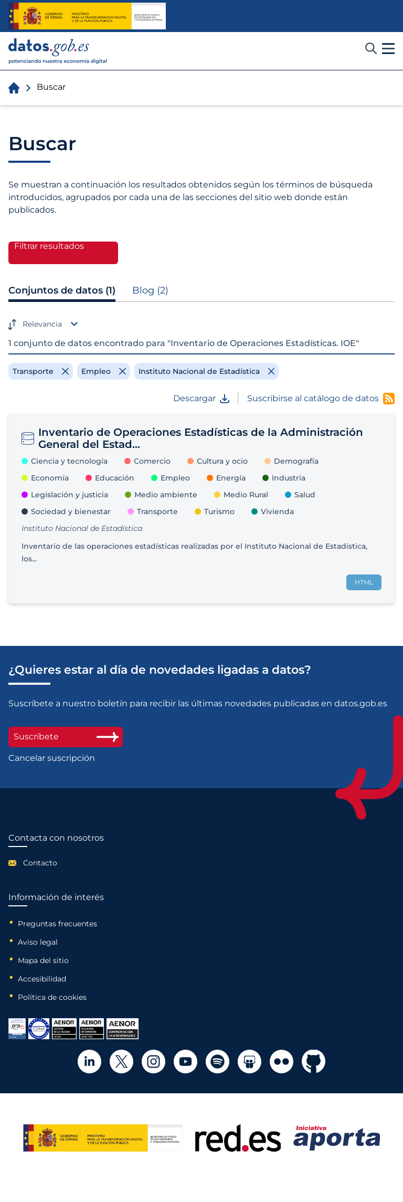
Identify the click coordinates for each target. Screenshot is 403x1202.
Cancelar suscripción (51, 758)
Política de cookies (52, 997)
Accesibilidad (42, 979)
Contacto (40, 862)
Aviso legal (38, 942)
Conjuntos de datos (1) (61, 290)
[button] (388, 48)
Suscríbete (66, 736)
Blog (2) (150, 290)
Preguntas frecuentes (57, 923)
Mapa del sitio (43, 960)
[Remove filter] (40, 371)
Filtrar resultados (49, 246)
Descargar (201, 398)
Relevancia (42, 324)
